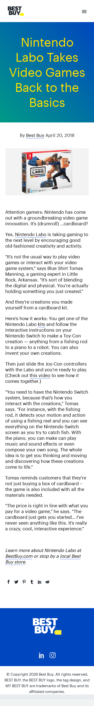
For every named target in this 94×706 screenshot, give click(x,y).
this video (40, 375)
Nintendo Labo (30, 234)
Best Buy (35, 135)
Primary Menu (84, 11)
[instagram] (53, 655)
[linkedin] (42, 655)
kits (41, 324)
